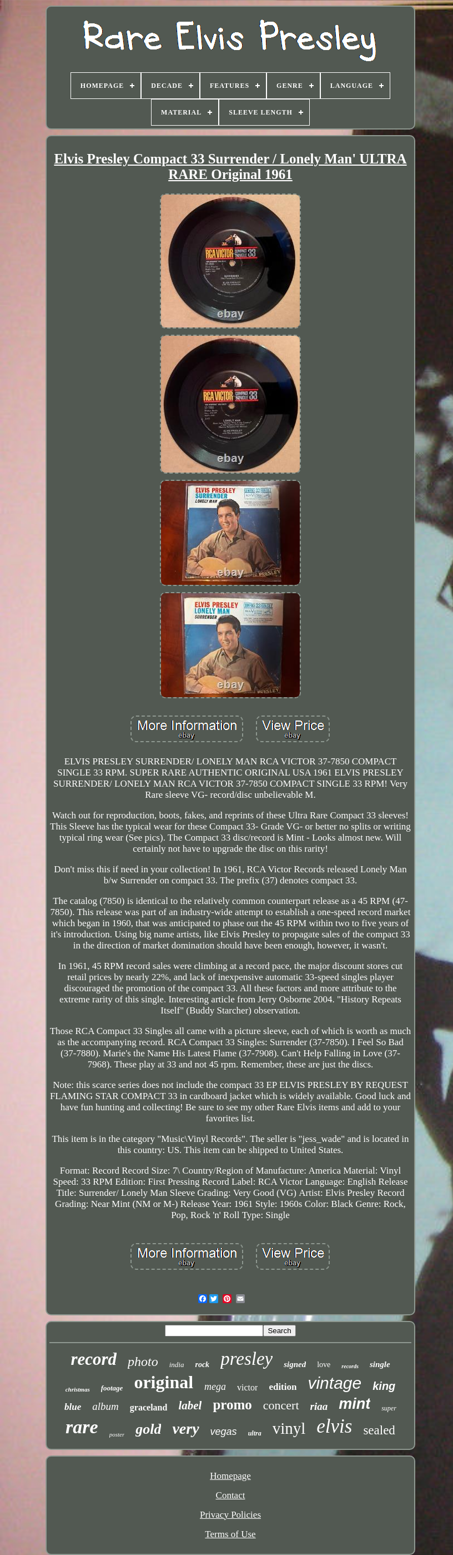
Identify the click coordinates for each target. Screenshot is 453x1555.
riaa (319, 1406)
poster (117, 1434)
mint (354, 1403)
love (323, 1364)
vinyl (289, 1428)
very (185, 1428)
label (190, 1405)
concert (281, 1405)
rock (202, 1364)
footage (112, 1388)
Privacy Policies (230, 1514)
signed (295, 1364)
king (384, 1386)
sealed (379, 1430)
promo (232, 1404)
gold (148, 1429)
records (350, 1366)
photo (143, 1361)
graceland (149, 1407)
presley (246, 1359)
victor (247, 1387)
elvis (334, 1426)
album (105, 1406)
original (163, 1382)
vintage (334, 1383)
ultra (254, 1433)
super (388, 1408)
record (94, 1359)
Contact (230, 1495)
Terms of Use (230, 1534)
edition (282, 1387)
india (176, 1364)
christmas (78, 1389)
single (380, 1364)
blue (72, 1407)
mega (215, 1386)
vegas (223, 1431)
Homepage (230, 1475)
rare (82, 1427)
